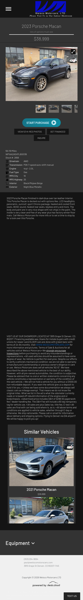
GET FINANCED (57, 131)
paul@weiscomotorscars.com (38, 562)
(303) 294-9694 (31, 559)
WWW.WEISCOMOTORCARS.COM (52, 344)
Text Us (72, 596)
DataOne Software (49, 592)
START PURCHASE (41, 122)
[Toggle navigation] (8, 9)
